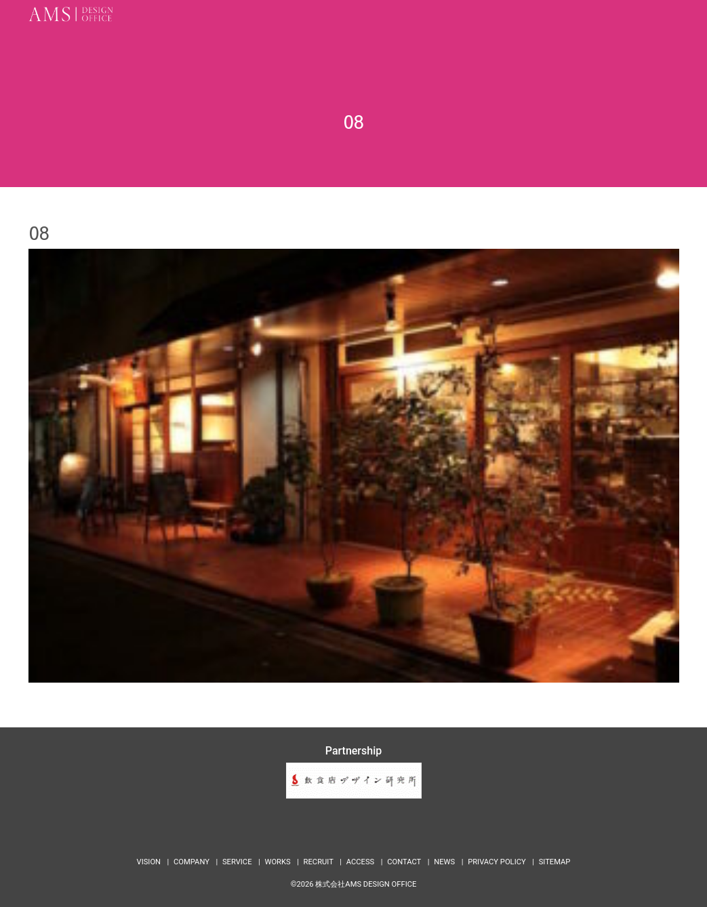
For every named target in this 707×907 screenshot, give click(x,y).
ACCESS (360, 862)
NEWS (444, 862)
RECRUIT (319, 862)
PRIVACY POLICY (497, 862)
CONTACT (404, 862)
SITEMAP (555, 862)
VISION (149, 862)
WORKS (277, 862)
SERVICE (237, 862)
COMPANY (191, 862)
